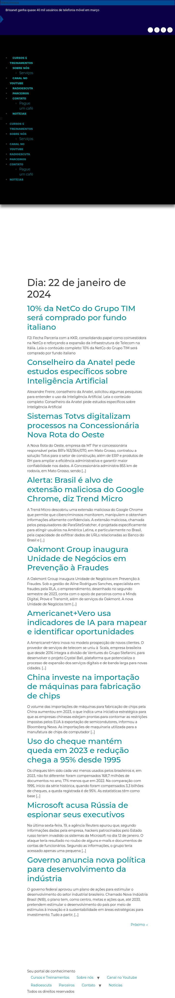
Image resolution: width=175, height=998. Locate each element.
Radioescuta (23, 88)
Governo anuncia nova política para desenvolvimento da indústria (86, 869)
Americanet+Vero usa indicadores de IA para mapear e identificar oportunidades (87, 622)
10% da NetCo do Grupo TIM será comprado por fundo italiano (81, 318)
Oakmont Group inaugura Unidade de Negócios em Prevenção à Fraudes (77, 558)
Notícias (19, 113)
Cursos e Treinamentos (50, 977)
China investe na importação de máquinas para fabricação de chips (84, 686)
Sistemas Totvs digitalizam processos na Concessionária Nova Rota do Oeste (83, 425)
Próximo (139, 924)
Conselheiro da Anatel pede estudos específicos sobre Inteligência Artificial (81, 371)
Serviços (26, 73)
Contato (19, 98)
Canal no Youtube (122, 977)
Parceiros (21, 93)
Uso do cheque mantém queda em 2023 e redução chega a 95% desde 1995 (78, 750)
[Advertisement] (87, 240)
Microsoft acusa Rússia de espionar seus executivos (77, 809)
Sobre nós (21, 68)
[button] (17, 118)
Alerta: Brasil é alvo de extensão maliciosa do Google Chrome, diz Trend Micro (85, 489)
